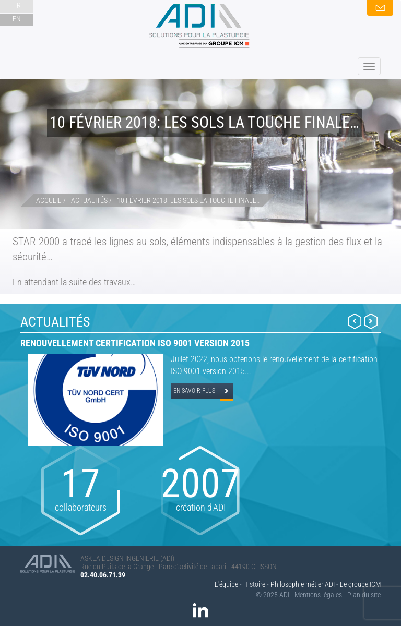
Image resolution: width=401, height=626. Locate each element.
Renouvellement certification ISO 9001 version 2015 (135, 343)
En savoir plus (194, 390)
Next (371, 321)
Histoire (254, 584)
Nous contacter (380, 8)
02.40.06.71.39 (102, 575)
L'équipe (226, 584)
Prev (354, 321)
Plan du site (364, 595)
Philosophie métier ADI (302, 584)
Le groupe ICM (360, 584)
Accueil (49, 200)
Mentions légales (318, 595)
